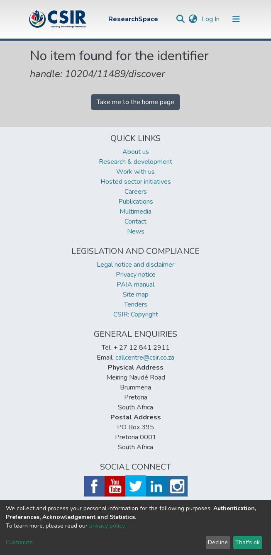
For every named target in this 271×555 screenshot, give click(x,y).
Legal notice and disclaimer (135, 264)
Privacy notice (136, 274)
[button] (193, 19)
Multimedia (135, 211)
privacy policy (107, 526)
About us (135, 151)
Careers (136, 191)
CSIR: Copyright (135, 314)
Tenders (135, 304)
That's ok (247, 542)
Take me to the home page (135, 102)
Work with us (135, 171)
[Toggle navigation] (236, 19)
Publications (135, 201)
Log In (211, 19)
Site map (136, 294)
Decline (218, 542)
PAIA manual (135, 284)
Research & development (135, 161)
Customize (19, 542)
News (135, 231)
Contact (135, 221)
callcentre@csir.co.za (144, 357)
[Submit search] (180, 19)
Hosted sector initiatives (135, 181)
